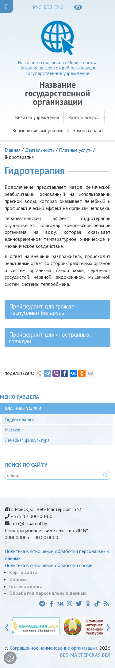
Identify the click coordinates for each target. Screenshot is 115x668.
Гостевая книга (26, 586)
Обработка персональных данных (47, 593)
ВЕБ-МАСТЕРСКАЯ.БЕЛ (85, 655)
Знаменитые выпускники (38, 130)
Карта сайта (23, 572)
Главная (13, 150)
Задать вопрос (84, 117)
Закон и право (88, 130)
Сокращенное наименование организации (53, 648)
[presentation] (7, 626)
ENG (58, 7)
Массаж (12, 430)
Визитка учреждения (37, 117)
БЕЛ (48, 7)
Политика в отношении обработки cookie (48, 565)
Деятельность (40, 150)
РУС (37, 7)
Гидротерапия (19, 420)
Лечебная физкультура (27, 440)
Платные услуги (75, 150)
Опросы (17, 579)
